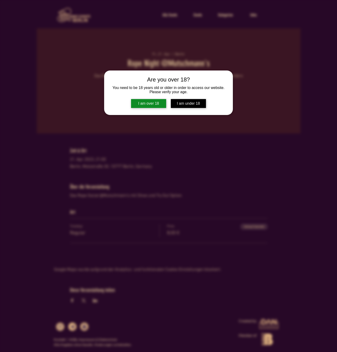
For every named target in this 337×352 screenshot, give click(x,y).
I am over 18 (148, 103)
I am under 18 (188, 103)
